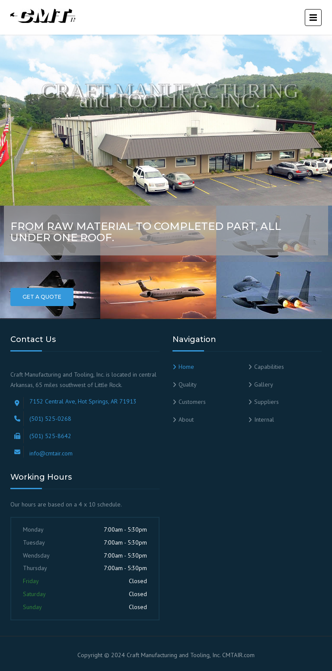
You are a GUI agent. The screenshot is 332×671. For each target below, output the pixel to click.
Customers (192, 402)
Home (186, 367)
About (186, 419)
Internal (264, 419)
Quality (188, 384)
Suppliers (266, 402)
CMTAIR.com (238, 655)
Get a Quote (41, 297)
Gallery (263, 384)
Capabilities (269, 367)
